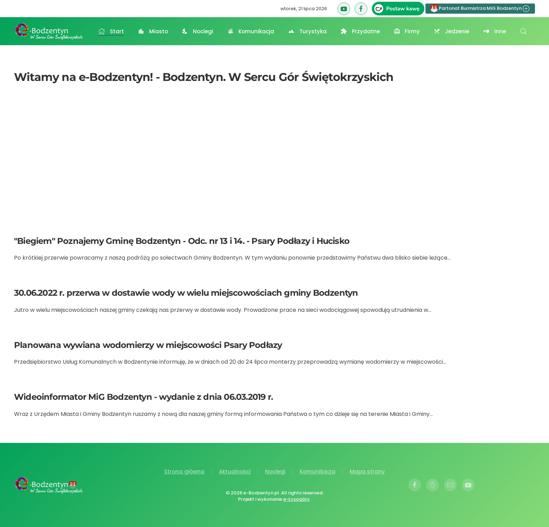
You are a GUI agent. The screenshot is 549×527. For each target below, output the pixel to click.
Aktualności (235, 472)
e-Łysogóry (296, 499)
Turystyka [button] (307, 31)
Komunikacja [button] (250, 31)
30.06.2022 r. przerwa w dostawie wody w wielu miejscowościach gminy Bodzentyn (186, 293)
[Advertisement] (274, 161)
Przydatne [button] (360, 31)
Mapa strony (367, 472)
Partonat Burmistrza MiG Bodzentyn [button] (480, 9)
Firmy (407, 31)
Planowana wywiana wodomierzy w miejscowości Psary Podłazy (148, 345)
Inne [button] (494, 31)
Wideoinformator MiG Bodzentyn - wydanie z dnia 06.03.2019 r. (143, 397)
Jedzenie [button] (451, 31)
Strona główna (184, 472)
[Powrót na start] (49, 31)
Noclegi (275, 472)
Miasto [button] (153, 31)
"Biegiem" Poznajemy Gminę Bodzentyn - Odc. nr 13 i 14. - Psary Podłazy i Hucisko (181, 241)
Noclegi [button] (198, 31)
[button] (523, 31)
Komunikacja (317, 472)
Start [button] (111, 31)
